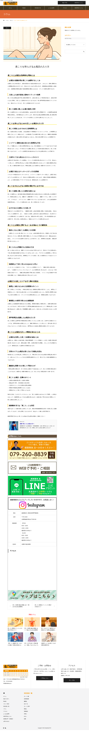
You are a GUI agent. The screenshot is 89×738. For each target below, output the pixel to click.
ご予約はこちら (44, 678)
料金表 (24, 8)
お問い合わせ (6, 722)
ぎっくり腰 (26, 697)
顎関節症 (26, 712)
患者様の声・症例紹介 (8, 719)
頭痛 (25, 719)
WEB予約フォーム (79, 2)
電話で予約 (64, 2)
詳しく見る (72, 680)
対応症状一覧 (38, 8)
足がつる (26, 704)
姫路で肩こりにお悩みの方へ (27, 424)
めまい (25, 717)
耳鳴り (25, 714)
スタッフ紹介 (6, 704)
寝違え (25, 709)
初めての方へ (6, 699)
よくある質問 (51, 8)
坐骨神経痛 (26, 699)
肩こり (7, 28)
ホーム (10, 8)
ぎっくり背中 (27, 707)
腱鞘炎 (25, 702)
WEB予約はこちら (7, 717)
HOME (4, 693)
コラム (4, 709)
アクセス (65, 8)
